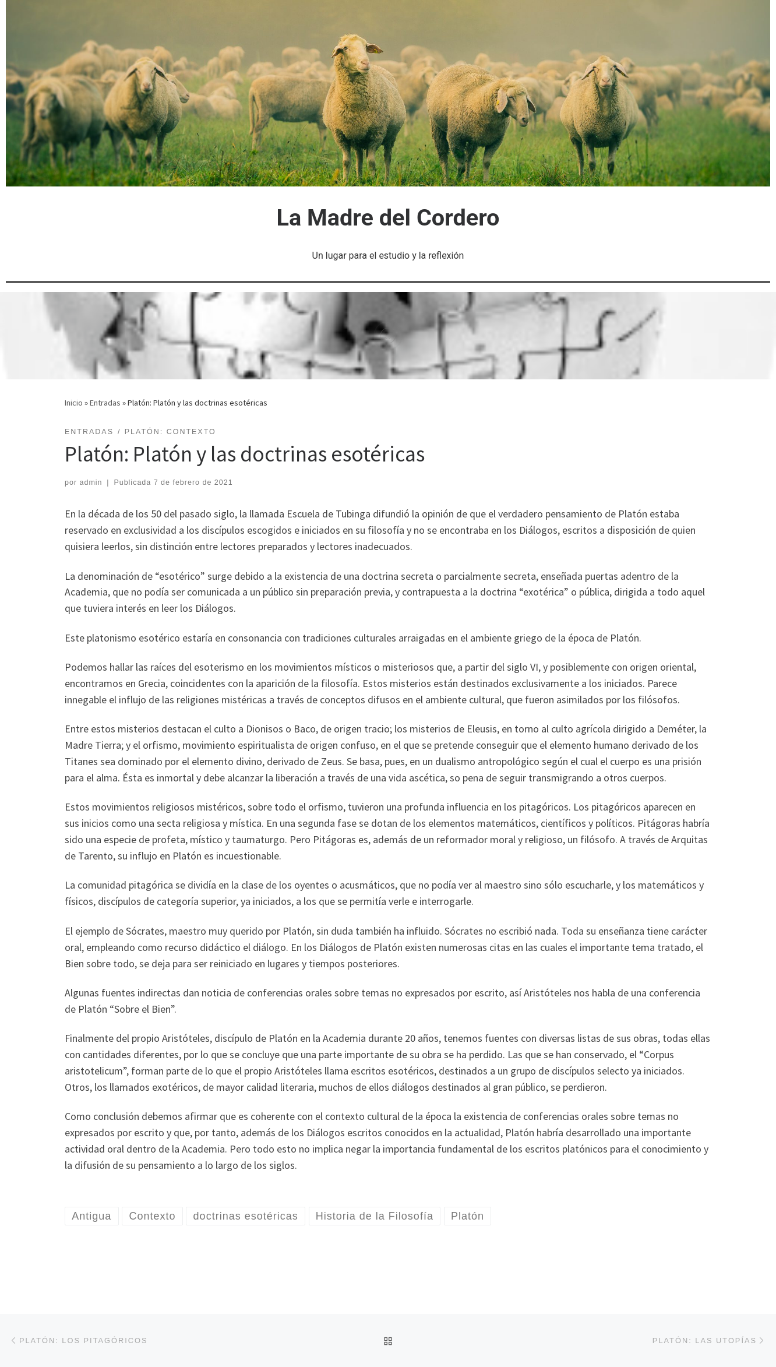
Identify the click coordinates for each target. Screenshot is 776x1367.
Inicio (74, 402)
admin (91, 482)
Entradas (105, 402)
